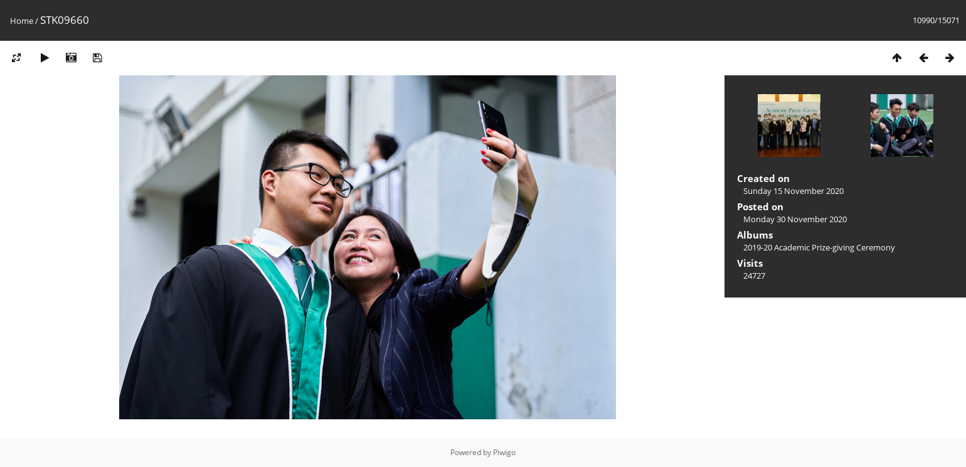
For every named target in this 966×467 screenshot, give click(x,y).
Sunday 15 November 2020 (793, 190)
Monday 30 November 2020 (795, 219)
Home (21, 20)
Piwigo (504, 452)
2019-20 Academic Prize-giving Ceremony (819, 247)
